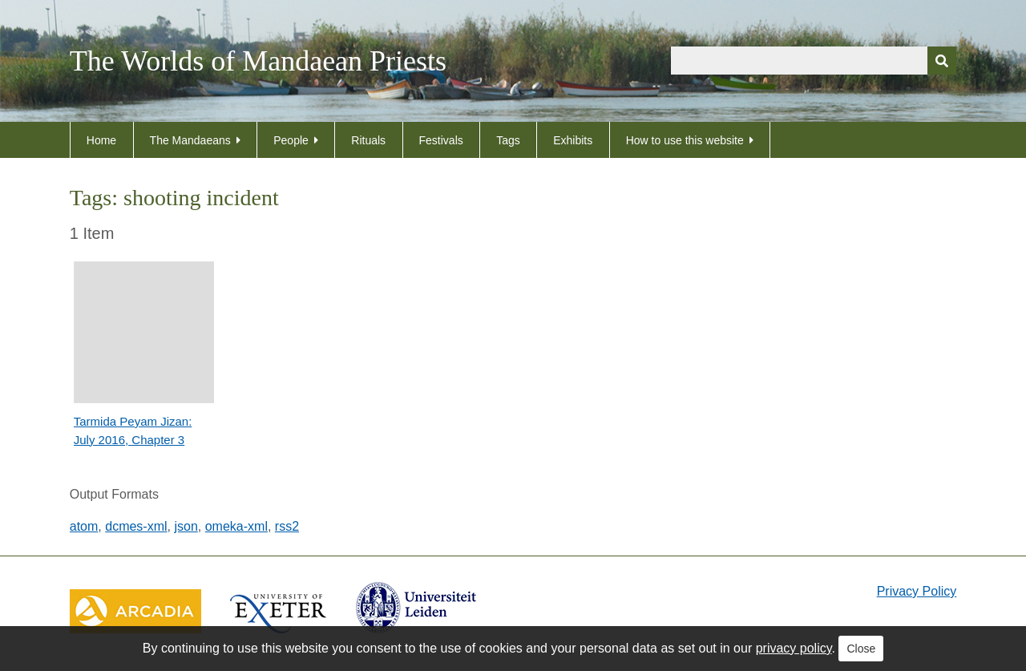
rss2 (287, 526)
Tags (508, 140)
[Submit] (941, 60)
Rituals (368, 140)
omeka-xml (236, 526)
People (291, 140)
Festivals (441, 140)
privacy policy (794, 648)
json (185, 526)
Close (860, 648)
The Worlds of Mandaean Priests (258, 61)
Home (101, 140)
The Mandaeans (190, 140)
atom (84, 526)
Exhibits (572, 140)
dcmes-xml (136, 526)
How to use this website (685, 140)
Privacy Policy (917, 591)
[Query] (813, 60)
